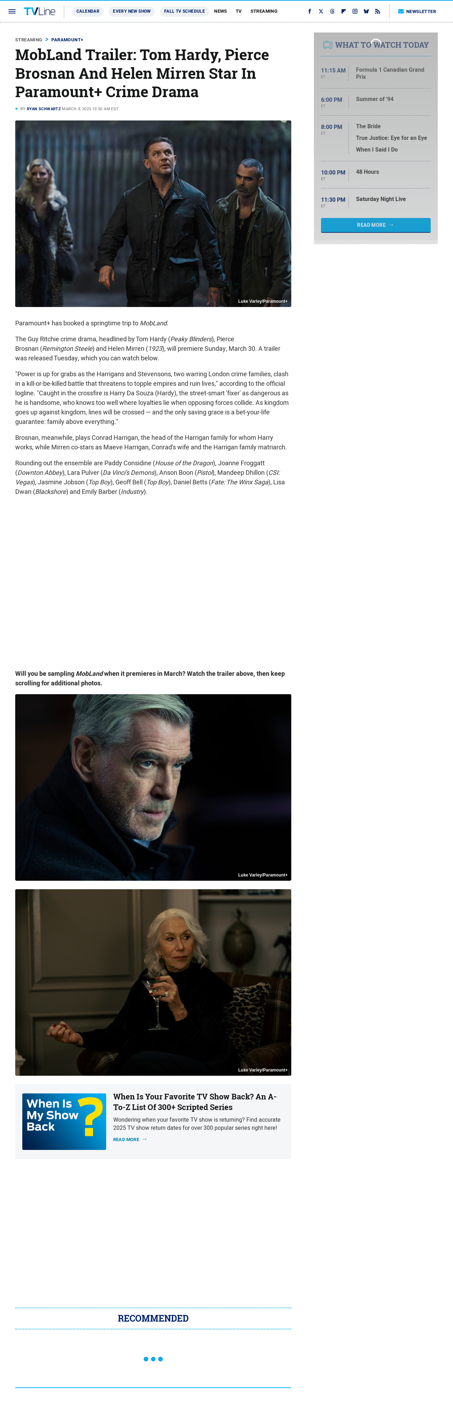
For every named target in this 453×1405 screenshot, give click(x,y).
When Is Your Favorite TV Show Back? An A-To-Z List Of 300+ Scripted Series (195, 1102)
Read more (126, 1139)
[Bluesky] (366, 11)
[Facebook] (309, 11)
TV (239, 11)
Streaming (264, 11)
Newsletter (417, 11)
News (220, 11)
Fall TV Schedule (184, 11)
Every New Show (132, 11)
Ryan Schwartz (44, 109)
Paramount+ (67, 39)
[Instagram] (355, 11)
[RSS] (377, 11)
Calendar (87, 11)
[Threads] (332, 11)
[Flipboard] (343, 11)
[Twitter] (321, 11)
